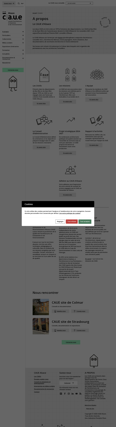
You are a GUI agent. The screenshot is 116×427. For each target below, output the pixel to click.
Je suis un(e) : (72, 3)
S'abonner (69, 370)
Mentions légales (91, 393)
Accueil (35, 12)
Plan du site (90, 396)
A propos (6, 32)
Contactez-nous (13, 70)
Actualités (6, 54)
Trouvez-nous (81, 312)
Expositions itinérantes (11, 46)
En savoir (88, 260)
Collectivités (7, 39)
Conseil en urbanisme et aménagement (42, 370)
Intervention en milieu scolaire (45, 374)
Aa (22, 3)
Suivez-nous (9, 3)
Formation (6, 50)
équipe (60, 37)
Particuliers (7, 35)
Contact (37, 379)
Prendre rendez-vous (41, 367)
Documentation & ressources (9, 58)
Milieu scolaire (8, 43)
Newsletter (7, 63)
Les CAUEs (37, 364)
